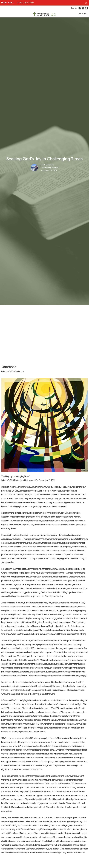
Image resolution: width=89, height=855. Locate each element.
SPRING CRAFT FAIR (25, 3)
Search (74, 8)
